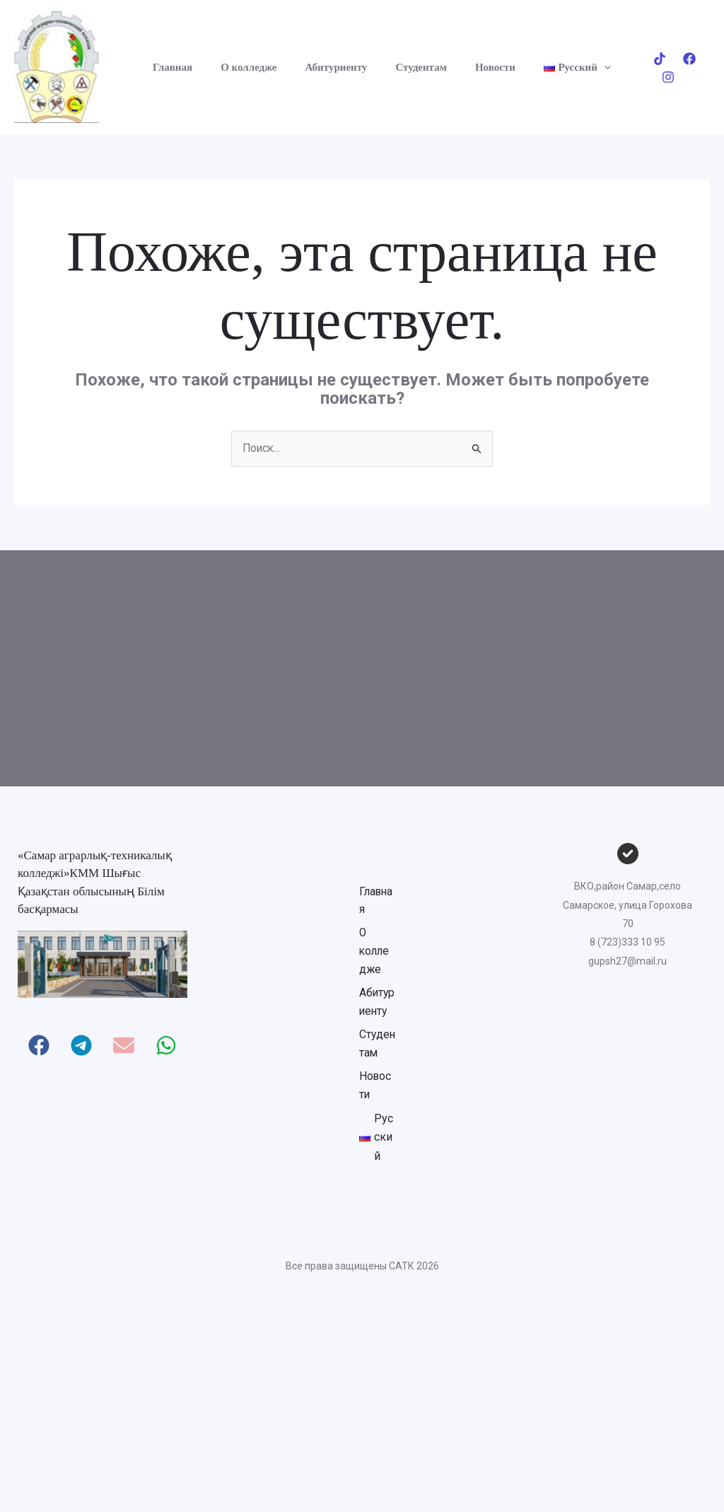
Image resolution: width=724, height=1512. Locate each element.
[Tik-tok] (644, 68)
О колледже (239, 67)
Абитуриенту (320, 67)
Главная (170, 67)
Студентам (398, 67)
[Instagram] (703, 68)
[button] (566, 67)
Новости (465, 67)
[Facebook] (673, 68)
